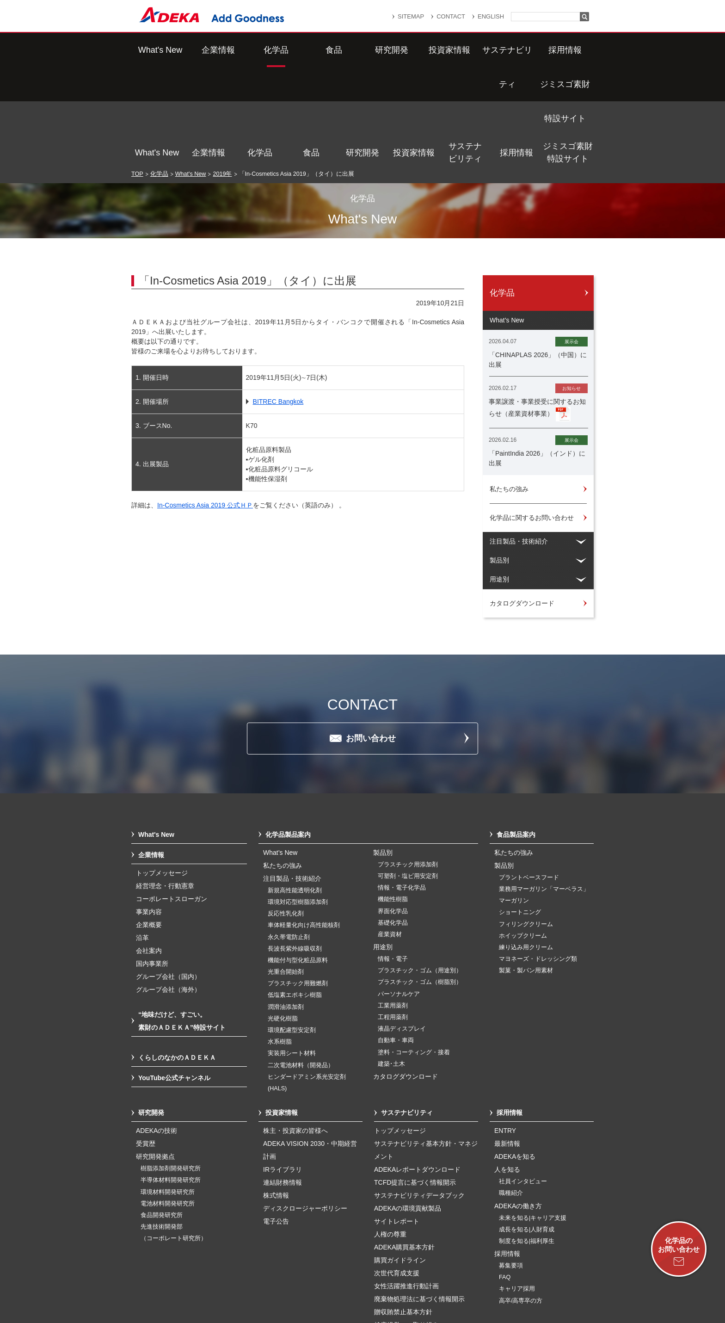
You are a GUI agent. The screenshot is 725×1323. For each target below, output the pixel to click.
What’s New (280, 754)
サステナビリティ (465, 50)
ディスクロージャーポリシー (305, 1110)
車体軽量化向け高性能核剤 (304, 827)
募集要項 (511, 1167)
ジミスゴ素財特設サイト (568, 50)
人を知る (507, 1071)
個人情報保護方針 (445, 1270)
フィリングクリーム (526, 826)
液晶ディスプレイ (402, 930)
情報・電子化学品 (402, 789)
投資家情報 (414, 50)
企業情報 (208, 50)
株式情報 (276, 1097)
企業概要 (149, 826)
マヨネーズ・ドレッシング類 (538, 861)
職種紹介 (511, 1095)
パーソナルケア (399, 896)
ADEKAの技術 (156, 1032)
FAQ (504, 1179)
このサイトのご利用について (372, 1292)
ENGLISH (491, 16)
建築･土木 (391, 966)
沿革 (142, 839)
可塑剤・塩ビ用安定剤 (408, 778)
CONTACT (450, 16)
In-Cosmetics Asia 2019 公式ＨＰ (205, 407)
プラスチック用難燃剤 (298, 885)
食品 (311, 50)
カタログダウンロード (405, 978)
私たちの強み (282, 767)
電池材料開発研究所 (168, 1105)
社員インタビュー (523, 1083)
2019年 (222, 76)
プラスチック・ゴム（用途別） (420, 872)
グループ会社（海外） (168, 891)
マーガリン (514, 802)
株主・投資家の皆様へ (295, 1032)
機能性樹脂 (393, 801)
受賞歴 (145, 1045)
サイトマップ (273, 1270)
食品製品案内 (516, 736)
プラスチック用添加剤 (408, 766)
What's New (157, 50)
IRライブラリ (282, 1071)
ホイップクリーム (523, 838)
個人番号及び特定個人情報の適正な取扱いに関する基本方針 (255, 1282)
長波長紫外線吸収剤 (295, 850)
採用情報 (516, 50)
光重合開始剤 (286, 874)
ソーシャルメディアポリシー (515, 1282)
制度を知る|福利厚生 (526, 1143)
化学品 (259, 50)
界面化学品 (393, 813)
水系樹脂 (280, 943)
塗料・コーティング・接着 (414, 954)
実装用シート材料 (292, 955)
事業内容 (149, 813)
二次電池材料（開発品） (301, 967)
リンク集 (324, 1270)
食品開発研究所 (162, 1117)
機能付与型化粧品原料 (298, 862)
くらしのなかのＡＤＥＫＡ (177, 959)
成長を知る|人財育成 (526, 1131)
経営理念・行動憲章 (165, 787)
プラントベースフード (529, 779)
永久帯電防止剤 (289, 839)
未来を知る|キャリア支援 (532, 1120)
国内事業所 (152, 865)
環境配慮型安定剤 (292, 932)
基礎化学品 (393, 825)
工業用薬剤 (393, 907)
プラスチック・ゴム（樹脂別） (420, 884)
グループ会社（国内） (168, 878)
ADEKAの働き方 (518, 1108)
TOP (137, 76)
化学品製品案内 (288, 736)
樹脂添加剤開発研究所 (171, 1070)
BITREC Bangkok (278, 303)
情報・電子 (393, 861)
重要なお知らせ (378, 1270)
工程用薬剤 (393, 919)
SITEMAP (411, 16)
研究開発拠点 (155, 1058)
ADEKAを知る (514, 1058)
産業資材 (390, 836)
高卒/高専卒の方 (521, 1202)
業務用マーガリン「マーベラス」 (544, 791)
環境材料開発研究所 (168, 1094)
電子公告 (276, 1123)
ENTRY (505, 1032)
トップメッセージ (162, 775)
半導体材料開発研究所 (171, 1082)
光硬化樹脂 (283, 920)
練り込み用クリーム (526, 849)
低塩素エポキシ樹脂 (295, 897)
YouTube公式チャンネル (174, 979)
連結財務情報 (282, 1084)
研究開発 (362, 50)
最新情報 (507, 1045)
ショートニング (520, 814)
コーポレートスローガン (171, 800)
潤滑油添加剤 (286, 909)
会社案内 (149, 852)
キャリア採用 (517, 1190)
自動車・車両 (396, 942)
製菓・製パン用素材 (526, 872)
